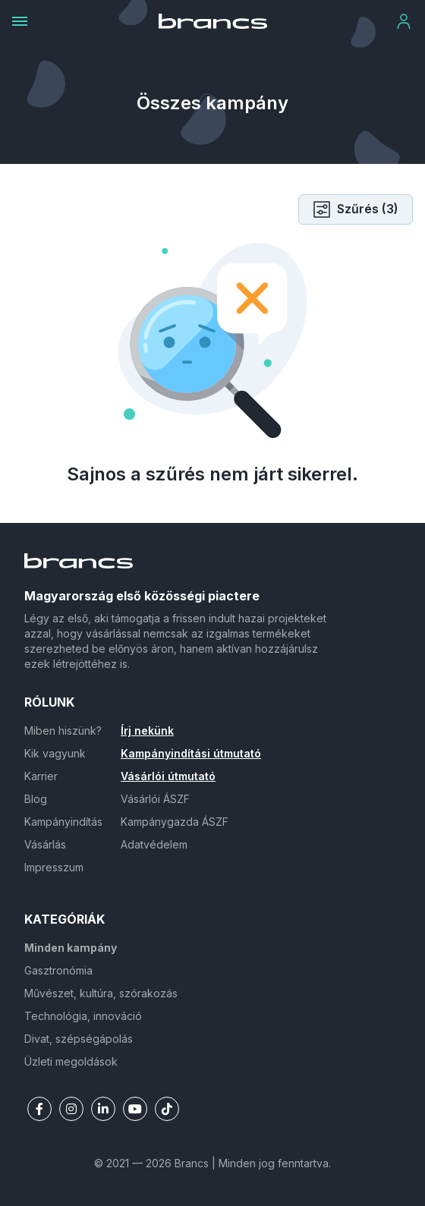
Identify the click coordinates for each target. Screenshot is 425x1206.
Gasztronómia (58, 970)
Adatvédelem (154, 844)
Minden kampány (70, 947)
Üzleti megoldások (71, 1061)
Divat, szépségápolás (78, 1038)
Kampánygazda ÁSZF (174, 821)
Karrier (41, 776)
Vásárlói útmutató (168, 776)
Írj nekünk (147, 730)
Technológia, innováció (83, 1015)
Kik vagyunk (55, 753)
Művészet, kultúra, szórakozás (101, 993)
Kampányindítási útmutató (191, 753)
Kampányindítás (63, 821)
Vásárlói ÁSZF (155, 798)
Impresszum (53, 867)
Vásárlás (45, 844)
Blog (35, 798)
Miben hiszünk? (63, 730)
